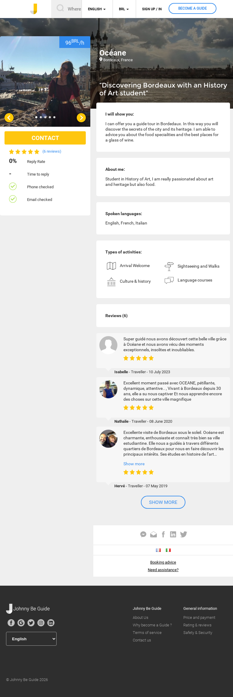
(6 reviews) (51, 151)
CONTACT (45, 138)
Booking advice (163, 562)
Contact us (142, 640)
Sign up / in (152, 9)
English (95, 9)
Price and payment (199, 617)
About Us (140, 617)
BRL (122, 9)
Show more (133, 463)
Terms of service (147, 632)
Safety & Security (197, 632)
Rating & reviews (197, 625)
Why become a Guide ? (152, 625)
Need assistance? (163, 570)
